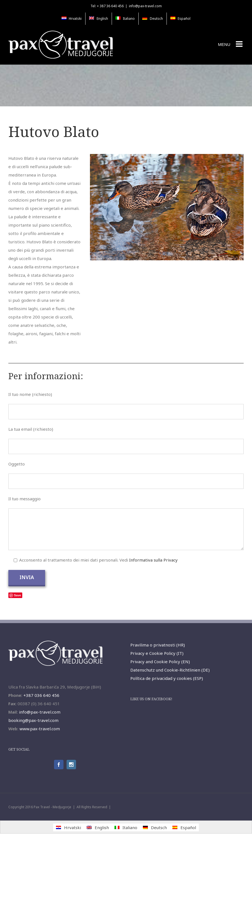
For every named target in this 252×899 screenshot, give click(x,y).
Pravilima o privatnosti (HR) (157, 645)
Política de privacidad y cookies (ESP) (166, 678)
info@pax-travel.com (145, 6)
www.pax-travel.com (39, 728)
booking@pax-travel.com (33, 720)
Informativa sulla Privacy (153, 560)
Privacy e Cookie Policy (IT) (157, 653)
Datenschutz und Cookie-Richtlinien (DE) (170, 670)
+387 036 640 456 (41, 695)
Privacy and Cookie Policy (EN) (160, 661)
